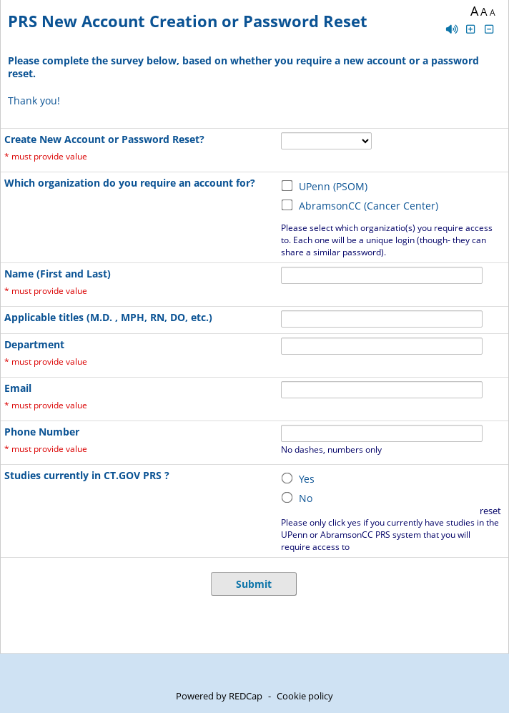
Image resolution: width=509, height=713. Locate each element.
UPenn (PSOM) (333, 186)
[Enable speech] (452, 29)
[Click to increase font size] (470, 29)
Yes (307, 479)
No (305, 498)
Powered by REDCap (219, 695)
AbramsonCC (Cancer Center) (368, 205)
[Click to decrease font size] (490, 29)
